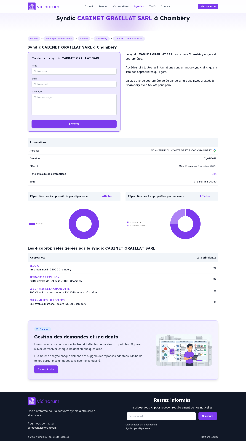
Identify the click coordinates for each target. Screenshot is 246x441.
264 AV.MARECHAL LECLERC (47, 300)
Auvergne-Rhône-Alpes (59, 38)
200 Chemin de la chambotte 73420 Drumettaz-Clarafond (63, 292)
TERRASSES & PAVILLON (44, 277)
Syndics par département (139, 428)
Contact (165, 6)
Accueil (89, 6)
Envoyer (74, 123)
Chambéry (101, 38)
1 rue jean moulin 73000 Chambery (50, 269)
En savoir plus (46, 369)
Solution (103, 6)
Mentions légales (209, 437)
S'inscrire (207, 416)
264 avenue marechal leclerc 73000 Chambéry (57, 303)
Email (34, 78)
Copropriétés (121, 6)
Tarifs (152, 6)
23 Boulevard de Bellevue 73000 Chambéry (55, 281)
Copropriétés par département (141, 424)
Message (37, 91)
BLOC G (34, 265)
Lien (214, 173)
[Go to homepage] (74, 401)
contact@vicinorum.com (42, 427)
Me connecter (208, 6)
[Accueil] (43, 6)
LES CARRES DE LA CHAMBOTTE (49, 288)
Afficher (107, 196)
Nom (34, 65)
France (34, 38)
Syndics (139, 6)
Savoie (84, 38)
